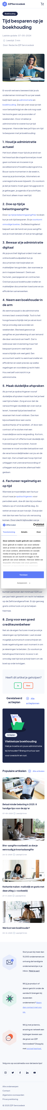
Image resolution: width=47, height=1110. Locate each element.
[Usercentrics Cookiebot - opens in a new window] (33, 525)
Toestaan (23, 575)
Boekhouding (10, 14)
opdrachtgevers (24, 496)
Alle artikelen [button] (38, 771)
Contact (6, 1090)
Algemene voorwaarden (13, 1095)
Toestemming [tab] (9, 532)
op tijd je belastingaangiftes (22, 214)
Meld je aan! (34, 971)
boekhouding (9, 104)
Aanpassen (23, 583)
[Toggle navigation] (36, 4)
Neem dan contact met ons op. (32, 1007)
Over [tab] (39, 532)
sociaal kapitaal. (34, 1048)
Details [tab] (24, 532)
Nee (28, 685)
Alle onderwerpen (10, 1086)
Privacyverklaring (10, 1099)
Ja (18, 685)
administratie (26, 99)
